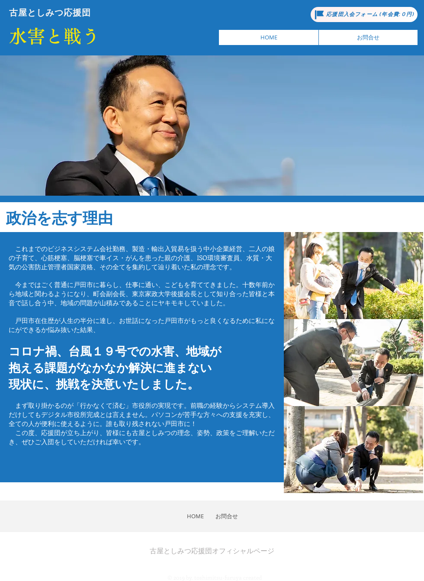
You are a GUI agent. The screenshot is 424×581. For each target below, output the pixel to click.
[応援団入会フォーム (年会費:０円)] (364, 14)
